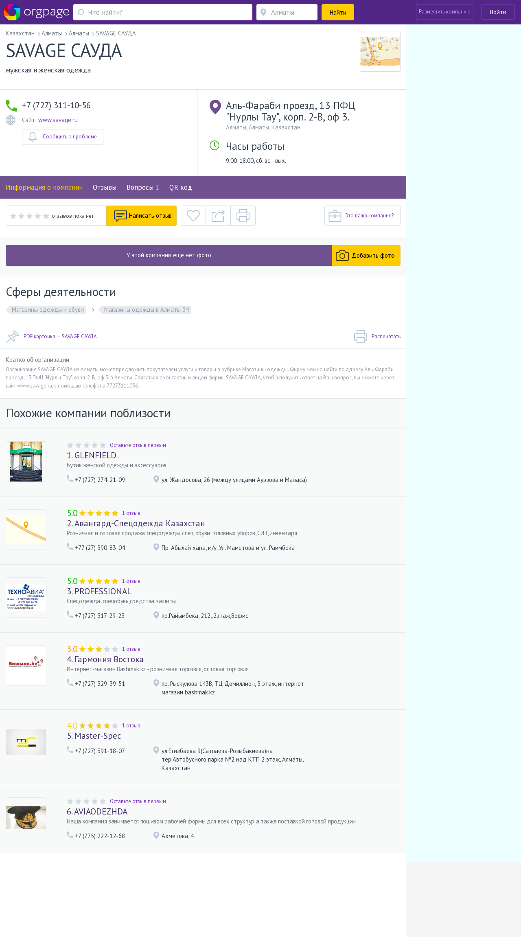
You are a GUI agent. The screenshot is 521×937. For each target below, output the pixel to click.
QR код (180, 187)
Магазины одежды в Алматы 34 (146, 309)
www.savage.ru (58, 120)
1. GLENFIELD (91, 455)
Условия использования (166, 885)
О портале (76, 885)
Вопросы (143, 187)
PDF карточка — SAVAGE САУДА (51, 337)
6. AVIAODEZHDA (97, 811)
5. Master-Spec (94, 735)
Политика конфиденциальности (236, 885)
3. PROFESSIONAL (99, 591)
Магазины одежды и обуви (48, 309)
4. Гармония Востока (105, 659)
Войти (498, 12)
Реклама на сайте (113, 885)
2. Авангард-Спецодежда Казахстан (136, 523)
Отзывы (104, 187)
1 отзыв (131, 513)
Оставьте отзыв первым (138, 445)
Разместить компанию (445, 11)
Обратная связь (41, 885)
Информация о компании (44, 187)
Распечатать (377, 337)
